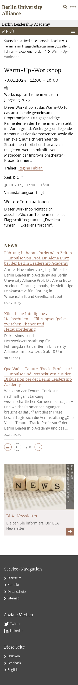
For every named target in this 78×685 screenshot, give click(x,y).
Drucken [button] (13, 656)
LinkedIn (16, 631)
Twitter (15, 624)
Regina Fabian (31, 168)
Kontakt (13, 585)
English (12, 670)
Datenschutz (16, 592)
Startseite (11, 41)
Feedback (14, 663)
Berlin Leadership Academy (26, 24)
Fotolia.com (72, 472)
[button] (8, 447)
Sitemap (13, 598)
